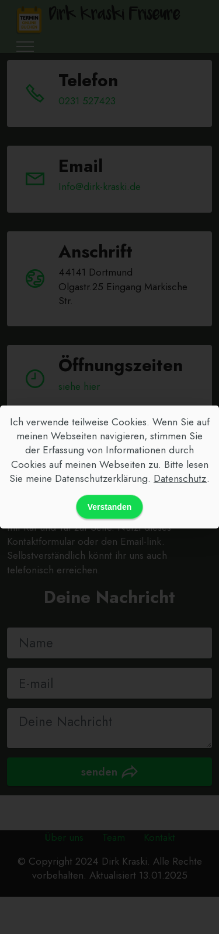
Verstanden (109, 507)
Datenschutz (180, 478)
